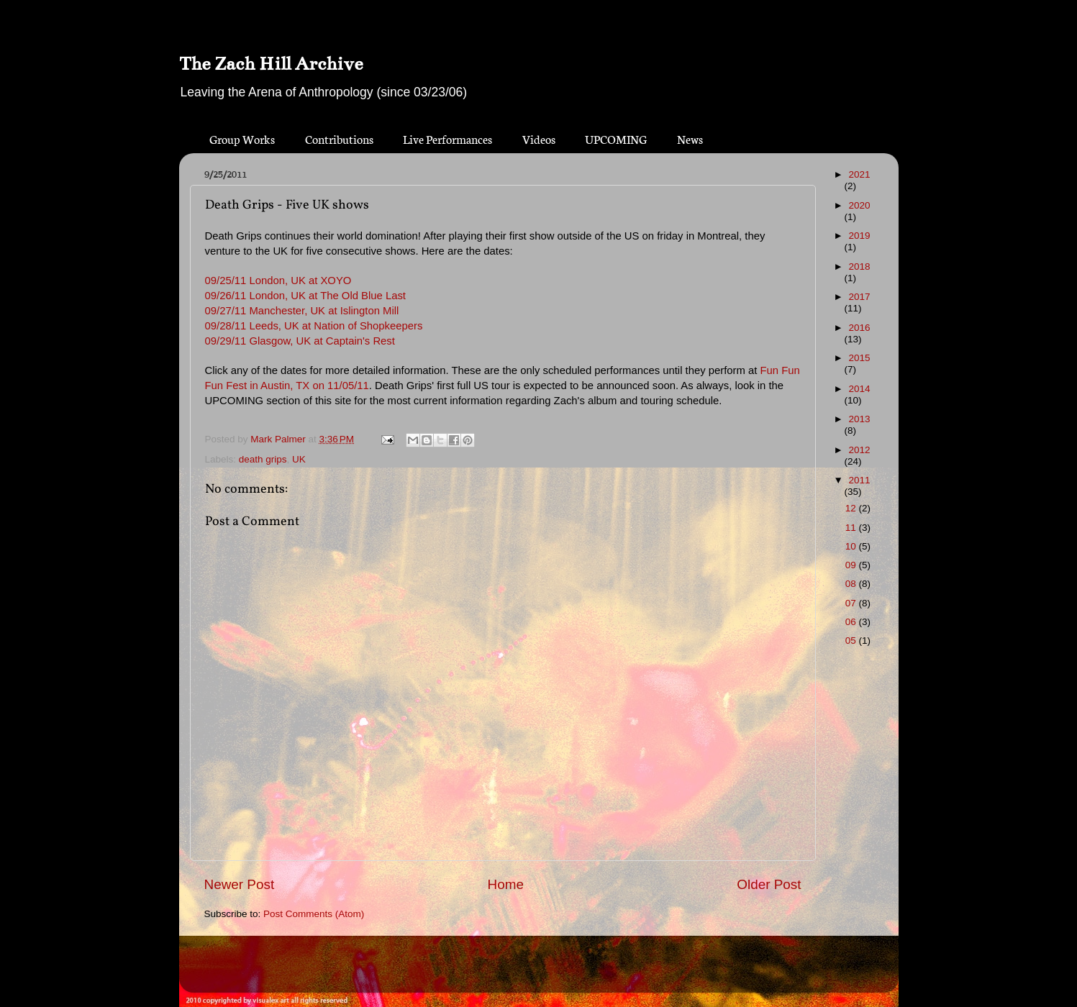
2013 (859, 419)
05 (852, 640)
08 (852, 583)
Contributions (339, 138)
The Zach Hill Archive (271, 64)
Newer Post (239, 884)
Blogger (564, 970)
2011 (859, 480)
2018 (859, 266)
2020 (859, 205)
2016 (859, 327)
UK (299, 459)
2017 (859, 296)
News (690, 138)
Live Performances (447, 138)
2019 (859, 235)
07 (852, 603)
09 (852, 565)
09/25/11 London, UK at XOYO (278, 280)
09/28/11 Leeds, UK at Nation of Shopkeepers (314, 326)
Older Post (769, 884)
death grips (263, 459)
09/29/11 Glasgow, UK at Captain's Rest (300, 341)
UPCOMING (616, 138)
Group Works (242, 138)
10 (852, 546)
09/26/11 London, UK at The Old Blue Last (305, 295)
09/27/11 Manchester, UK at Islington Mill (302, 310)
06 (852, 621)
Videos (538, 138)
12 (852, 508)
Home (506, 884)
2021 (859, 174)
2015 (859, 357)
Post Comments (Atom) (313, 913)
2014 (859, 388)
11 (852, 527)
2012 (859, 450)
